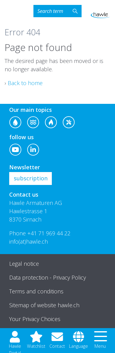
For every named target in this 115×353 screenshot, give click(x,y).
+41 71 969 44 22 (49, 233)
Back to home (25, 83)
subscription (31, 178)
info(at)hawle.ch (28, 241)
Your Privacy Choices (34, 319)
